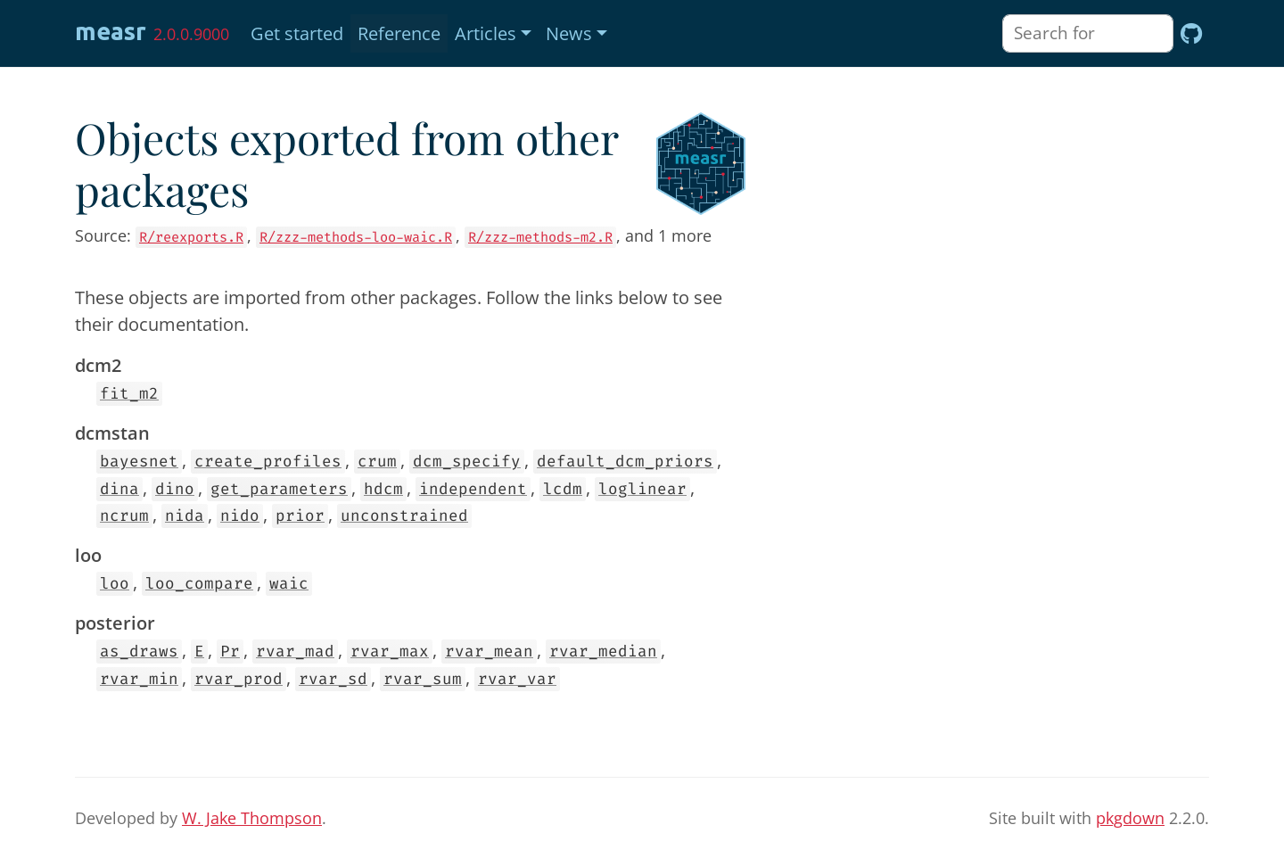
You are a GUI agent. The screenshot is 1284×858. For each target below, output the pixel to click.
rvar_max (389, 651)
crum (377, 461)
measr (110, 31)
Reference (399, 33)
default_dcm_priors (625, 461)
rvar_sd (333, 679)
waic (289, 583)
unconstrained (404, 516)
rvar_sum (422, 679)
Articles (485, 33)
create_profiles (268, 461)
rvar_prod (238, 679)
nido (239, 516)
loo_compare (199, 583)
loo (114, 583)
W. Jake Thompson (252, 818)
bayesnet (139, 461)
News (569, 33)
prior (300, 516)
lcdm (562, 489)
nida (184, 516)
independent (473, 489)
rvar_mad (295, 651)
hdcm (383, 489)
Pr (230, 651)
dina (119, 489)
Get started (297, 33)
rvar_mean (489, 651)
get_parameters (279, 489)
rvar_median (603, 651)
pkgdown (1130, 818)
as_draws (139, 651)
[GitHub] (1191, 33)
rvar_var (517, 679)
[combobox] (1087, 33)
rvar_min (139, 679)
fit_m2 (129, 394)
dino (174, 489)
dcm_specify (467, 461)
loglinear (642, 489)
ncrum (124, 516)
